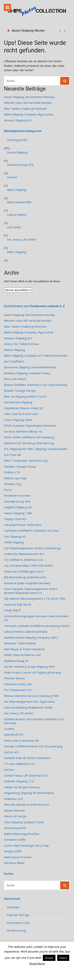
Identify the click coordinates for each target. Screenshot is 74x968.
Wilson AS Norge (15, 816)
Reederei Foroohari (17, 495)
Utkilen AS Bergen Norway (22, 787)
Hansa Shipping (17, 152)
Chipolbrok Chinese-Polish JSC (24, 408)
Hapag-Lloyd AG (15, 519)
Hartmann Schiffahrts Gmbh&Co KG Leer (31, 530)
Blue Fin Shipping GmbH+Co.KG (25, 396)
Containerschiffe (15, 839)
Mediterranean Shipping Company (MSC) (31, 637)
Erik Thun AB (12, 455)
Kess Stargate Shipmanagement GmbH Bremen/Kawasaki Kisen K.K (30, 591)
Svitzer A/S (11, 752)
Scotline (9, 729)
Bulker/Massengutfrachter (22, 834)
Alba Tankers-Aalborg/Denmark (25, 109)
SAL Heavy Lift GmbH (21, 239)
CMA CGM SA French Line (21, 414)
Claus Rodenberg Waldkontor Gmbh (28, 707)
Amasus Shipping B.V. (18, 120)
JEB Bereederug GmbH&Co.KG (25, 577)
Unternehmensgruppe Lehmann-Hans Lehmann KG (36, 618)
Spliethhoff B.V (13, 734)
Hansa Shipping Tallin (18, 513)
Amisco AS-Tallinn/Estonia (21, 344)
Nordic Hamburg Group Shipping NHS (29, 666)
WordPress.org (16, 930)
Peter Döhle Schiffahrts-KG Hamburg (29, 437)
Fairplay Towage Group (20, 466)
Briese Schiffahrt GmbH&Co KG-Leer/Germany (36, 385)
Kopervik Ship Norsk (17, 604)
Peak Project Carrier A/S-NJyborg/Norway (32, 672)
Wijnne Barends (14, 810)
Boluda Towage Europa (20, 390)
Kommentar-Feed (18, 923)
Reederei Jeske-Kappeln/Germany (27, 583)
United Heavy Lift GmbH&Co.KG (26, 775)
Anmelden (13, 907)
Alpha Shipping (16, 190)
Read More (37, 963)
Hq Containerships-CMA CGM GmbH (28, 565)
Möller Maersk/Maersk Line (22, 655)
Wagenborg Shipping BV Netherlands (29, 793)
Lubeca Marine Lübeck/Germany (26, 631)
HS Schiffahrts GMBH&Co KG (23, 560)
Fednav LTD (12, 472)
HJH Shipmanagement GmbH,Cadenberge (32, 548)
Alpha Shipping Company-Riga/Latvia (28, 114)
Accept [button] (49, 957)
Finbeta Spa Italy (15, 478)
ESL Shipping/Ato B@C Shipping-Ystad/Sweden (35, 449)
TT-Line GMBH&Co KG (19, 764)
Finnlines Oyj (12, 484)
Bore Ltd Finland (15, 379)
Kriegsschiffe (13, 851)
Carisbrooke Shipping (18, 402)
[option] (39, 30)
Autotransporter (15, 828)
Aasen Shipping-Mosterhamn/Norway (38, 30)
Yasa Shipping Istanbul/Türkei (24, 822)
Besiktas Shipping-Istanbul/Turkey (27, 373)
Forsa (8, 490)
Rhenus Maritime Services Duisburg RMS (31, 696)
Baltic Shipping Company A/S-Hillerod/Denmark (35, 355)
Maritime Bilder (14, 863)
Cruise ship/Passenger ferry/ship (26, 845)
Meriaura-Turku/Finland (19, 643)
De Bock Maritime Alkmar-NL (23, 431)
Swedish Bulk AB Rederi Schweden (27, 758)
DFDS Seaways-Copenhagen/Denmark (30, 425)
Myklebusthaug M (16, 661)
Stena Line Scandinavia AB (21, 740)
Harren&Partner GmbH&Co (23, 525)
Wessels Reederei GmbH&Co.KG (26, 804)
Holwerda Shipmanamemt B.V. (24, 554)
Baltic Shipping (16, 252)
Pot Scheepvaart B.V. (18, 690)
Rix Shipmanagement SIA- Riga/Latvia (29, 701)
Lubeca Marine (17, 214)
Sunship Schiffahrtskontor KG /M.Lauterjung (33, 746)
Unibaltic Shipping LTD (19, 781)
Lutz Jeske (14, 227)
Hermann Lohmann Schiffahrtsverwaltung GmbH (36, 626)
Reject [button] (63, 957)
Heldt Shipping (14, 542)
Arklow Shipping (14, 350)
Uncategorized (17, 140)
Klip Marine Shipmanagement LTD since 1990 (34, 598)
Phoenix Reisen (14, 678)
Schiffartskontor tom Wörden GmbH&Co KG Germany (34, 721)
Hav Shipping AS (15, 536)
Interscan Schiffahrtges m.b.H (24, 571)
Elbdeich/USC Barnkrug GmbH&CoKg (29, 443)
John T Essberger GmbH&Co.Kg (25, 460)
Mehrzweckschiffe (19, 202)
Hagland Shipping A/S (18, 507)
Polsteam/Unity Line (18, 684)
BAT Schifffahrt (14, 361)
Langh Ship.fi (12, 610)
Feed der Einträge (18, 915)
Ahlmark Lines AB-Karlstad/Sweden (28, 103)
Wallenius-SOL (13, 799)
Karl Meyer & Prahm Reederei (24, 649)
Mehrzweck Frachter (18, 857)
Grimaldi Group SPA (20, 165)
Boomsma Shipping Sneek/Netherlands (30, 367)
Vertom (12, 177)
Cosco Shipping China (18, 420)
